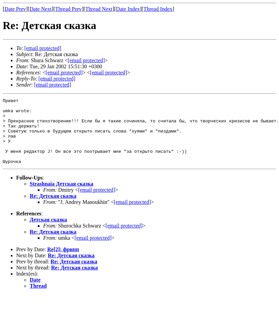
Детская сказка (48, 233)
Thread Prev (68, 9)
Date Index (128, 9)
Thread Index (157, 9)
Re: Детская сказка (53, 209)
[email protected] (96, 203)
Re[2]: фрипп (63, 262)
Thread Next (98, 9)
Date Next (41, 9)
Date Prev (15, 9)
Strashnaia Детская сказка (61, 197)
